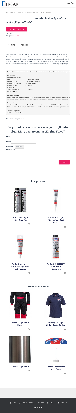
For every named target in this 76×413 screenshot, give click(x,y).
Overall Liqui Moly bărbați (20, 340)
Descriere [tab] (11, 61)
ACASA (12, 410)
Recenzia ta (10, 166)
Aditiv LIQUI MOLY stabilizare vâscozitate (56, 282)
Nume (8, 153)
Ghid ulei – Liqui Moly (26, 410)
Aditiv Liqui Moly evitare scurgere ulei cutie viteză (20, 282)
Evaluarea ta (10, 163)
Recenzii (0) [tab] (25, 61)
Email (8, 158)
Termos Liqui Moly (20, 383)
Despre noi (62, 410)
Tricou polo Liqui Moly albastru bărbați (56, 340)
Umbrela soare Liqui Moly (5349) (56, 384)
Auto (15, 12)
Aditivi (19, 12)
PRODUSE (50, 410)
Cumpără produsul (44, 29)
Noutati (41, 410)
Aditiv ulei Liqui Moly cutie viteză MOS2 (56, 236)
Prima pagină (9, 12)
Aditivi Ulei (25, 12)
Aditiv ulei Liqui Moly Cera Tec (20, 235)
